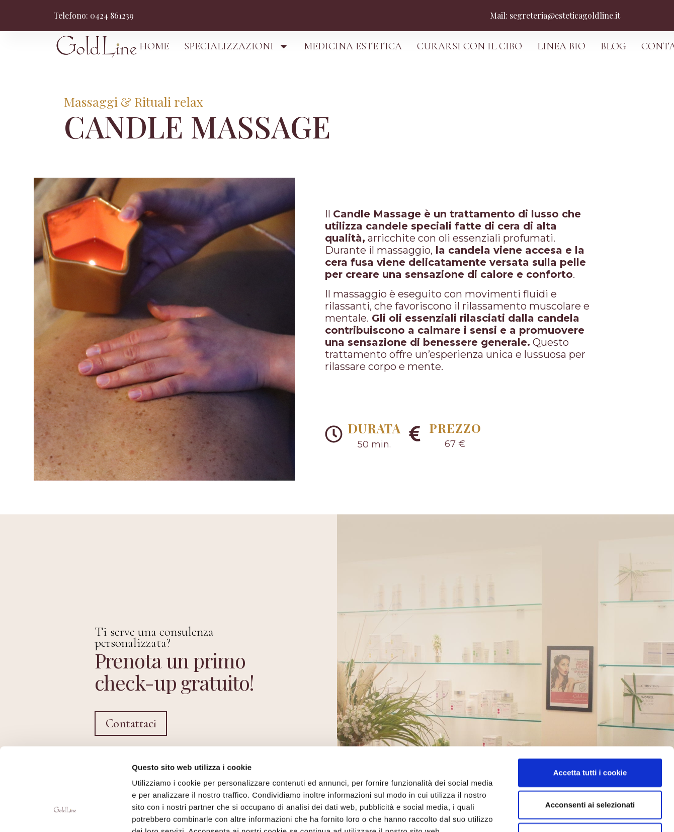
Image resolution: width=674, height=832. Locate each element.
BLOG (613, 46)
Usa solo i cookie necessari (590, 766)
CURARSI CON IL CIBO (469, 46)
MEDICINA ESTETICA (353, 46)
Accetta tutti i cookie (590, 701)
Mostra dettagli (534, 812)
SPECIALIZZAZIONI (236, 46)
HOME (154, 46)
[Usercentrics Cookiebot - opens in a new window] (65, 812)
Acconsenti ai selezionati (590, 733)
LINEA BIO (561, 46)
